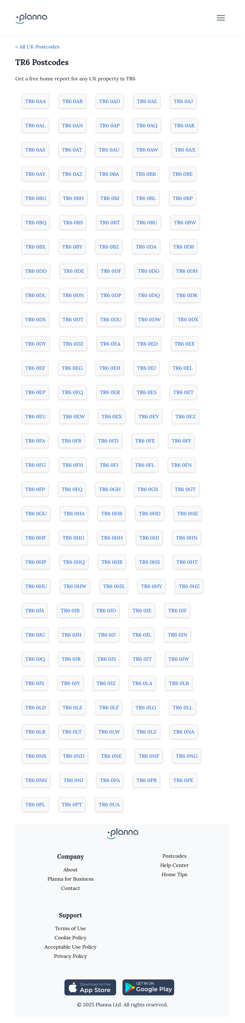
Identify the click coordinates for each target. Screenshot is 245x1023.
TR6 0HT (186, 562)
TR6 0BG (35, 198)
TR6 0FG (35, 465)
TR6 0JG (35, 634)
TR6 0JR (71, 659)
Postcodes (174, 856)
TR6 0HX (113, 586)
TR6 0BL (146, 198)
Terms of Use (70, 928)
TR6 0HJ (149, 537)
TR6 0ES (147, 392)
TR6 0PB (147, 780)
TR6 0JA (34, 610)
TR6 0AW (147, 149)
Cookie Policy (71, 937)
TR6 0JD (106, 610)
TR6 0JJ (107, 634)
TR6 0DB (183, 246)
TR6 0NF (148, 756)
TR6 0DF (111, 271)
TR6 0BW (185, 222)
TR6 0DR (186, 295)
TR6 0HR (111, 562)
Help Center (174, 865)
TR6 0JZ (106, 683)
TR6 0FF (181, 440)
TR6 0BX (35, 246)
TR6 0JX (34, 683)
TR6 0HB (111, 513)
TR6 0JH (71, 634)
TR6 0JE (142, 610)
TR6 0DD (36, 271)
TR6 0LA (142, 683)
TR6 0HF (35, 537)
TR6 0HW (74, 586)
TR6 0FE (145, 440)
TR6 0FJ (109, 465)
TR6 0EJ (146, 368)
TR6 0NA (183, 731)
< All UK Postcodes (37, 46)
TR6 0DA (146, 246)
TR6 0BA (109, 174)
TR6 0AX (185, 149)
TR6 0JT (142, 659)
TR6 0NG (186, 756)
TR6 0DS (35, 319)
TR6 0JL (141, 634)
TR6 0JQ (35, 659)
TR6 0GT (185, 489)
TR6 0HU (36, 586)
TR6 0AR (184, 125)
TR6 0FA (35, 440)
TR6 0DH (187, 271)
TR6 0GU (36, 513)
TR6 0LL (182, 707)
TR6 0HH (112, 537)
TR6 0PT (72, 804)
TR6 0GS (147, 489)
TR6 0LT (72, 731)
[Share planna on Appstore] (90, 987)
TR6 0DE (73, 271)
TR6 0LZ (147, 731)
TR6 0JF (177, 610)
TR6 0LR (35, 731)
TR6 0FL (145, 465)
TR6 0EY (148, 416)
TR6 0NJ (73, 780)
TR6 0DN (73, 295)
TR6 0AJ (183, 101)
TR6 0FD (108, 440)
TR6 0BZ (109, 246)
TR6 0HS (149, 562)
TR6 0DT (73, 319)
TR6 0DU (111, 319)
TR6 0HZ (189, 586)
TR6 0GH (110, 489)
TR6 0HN (186, 537)
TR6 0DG (149, 271)
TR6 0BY (72, 246)
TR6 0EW (74, 416)
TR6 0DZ (73, 343)
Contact (70, 888)
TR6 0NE (111, 756)
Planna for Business (70, 879)
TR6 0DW (149, 319)
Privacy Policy (70, 956)
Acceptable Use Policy (71, 947)
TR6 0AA (35, 101)
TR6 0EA (110, 343)
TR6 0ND (74, 756)
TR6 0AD (109, 101)
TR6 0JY (70, 683)
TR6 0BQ (35, 222)
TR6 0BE (183, 174)
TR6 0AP (110, 125)
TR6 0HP (35, 562)
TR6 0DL (35, 295)
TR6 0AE (147, 101)
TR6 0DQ (149, 295)
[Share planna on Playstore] (148, 987)
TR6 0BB (146, 174)
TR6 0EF (35, 368)
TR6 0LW (109, 731)
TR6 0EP (35, 392)
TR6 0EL (183, 368)
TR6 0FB (71, 440)
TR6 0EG (72, 368)
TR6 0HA (74, 513)
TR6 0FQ (72, 489)
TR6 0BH (73, 198)
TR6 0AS (35, 149)
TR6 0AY (35, 174)
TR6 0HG (73, 537)
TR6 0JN (177, 634)
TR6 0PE (183, 780)
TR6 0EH (109, 368)
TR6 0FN (181, 465)
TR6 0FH (73, 465)
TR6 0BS (73, 222)
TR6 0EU (35, 416)
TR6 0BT (110, 222)
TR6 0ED (147, 343)
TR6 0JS (106, 659)
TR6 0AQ (146, 125)
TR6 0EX (111, 416)
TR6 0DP (110, 295)
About (70, 869)
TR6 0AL (35, 125)
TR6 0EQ (72, 392)
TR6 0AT (72, 149)
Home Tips (174, 874)
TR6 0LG (145, 707)
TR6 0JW (178, 659)
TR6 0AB (72, 101)
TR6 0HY (151, 586)
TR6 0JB (70, 610)
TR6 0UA (109, 804)
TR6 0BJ (109, 198)
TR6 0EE (184, 343)
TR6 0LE (73, 707)
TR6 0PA (110, 780)
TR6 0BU (147, 222)
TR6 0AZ (72, 174)
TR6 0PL (35, 804)
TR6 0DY (35, 343)
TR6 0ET (183, 392)
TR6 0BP (183, 198)
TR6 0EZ (185, 416)
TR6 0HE (187, 513)
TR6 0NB (35, 756)
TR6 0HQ (74, 562)
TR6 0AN (72, 125)
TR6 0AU (109, 149)
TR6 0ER (110, 392)
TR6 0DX (187, 319)
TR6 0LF (109, 707)
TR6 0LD (35, 707)
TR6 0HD (149, 513)
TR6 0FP (35, 489)
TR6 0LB (179, 683)
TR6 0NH (36, 780)
